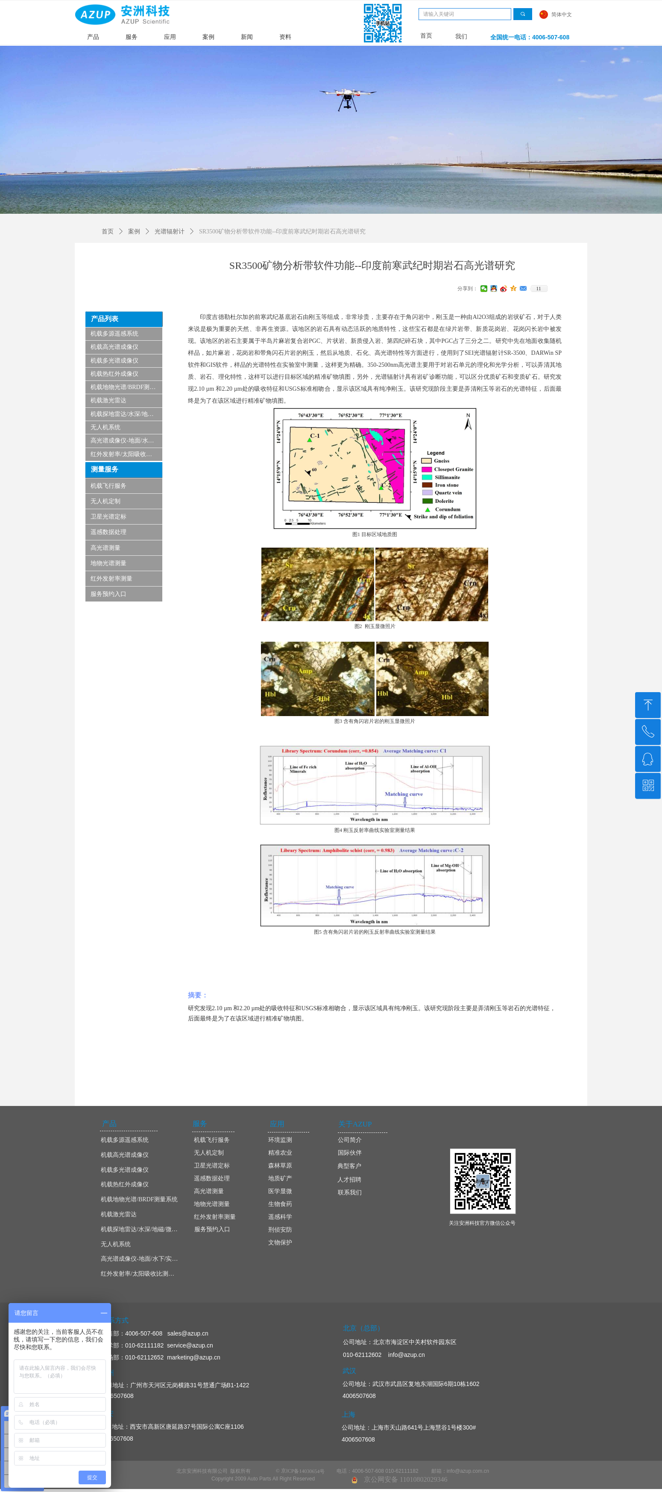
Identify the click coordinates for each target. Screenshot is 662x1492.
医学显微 (280, 1191)
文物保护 (280, 1242)
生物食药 (280, 1204)
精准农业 (280, 1153)
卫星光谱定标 (108, 516)
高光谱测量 (105, 548)
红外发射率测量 (111, 578)
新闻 (247, 37)
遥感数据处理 (108, 532)
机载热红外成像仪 (114, 374)
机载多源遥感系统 (114, 333)
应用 (170, 37)
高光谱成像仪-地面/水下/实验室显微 (126, 440)
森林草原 (280, 1165)
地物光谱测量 (108, 563)
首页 (108, 231)
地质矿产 (280, 1178)
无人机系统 (105, 427)
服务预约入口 (108, 594)
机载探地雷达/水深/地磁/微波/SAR (126, 414)
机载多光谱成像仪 (114, 360)
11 (538, 289)
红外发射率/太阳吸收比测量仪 (126, 454)
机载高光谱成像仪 (114, 347)
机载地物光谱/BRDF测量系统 (126, 387)
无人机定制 (105, 501)
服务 (132, 37)
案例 (208, 37)
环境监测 (280, 1140)
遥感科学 (280, 1217)
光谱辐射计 (170, 231)
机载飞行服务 (108, 486)
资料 (285, 37)
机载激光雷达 (108, 400)
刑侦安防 (280, 1230)
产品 (93, 37)
